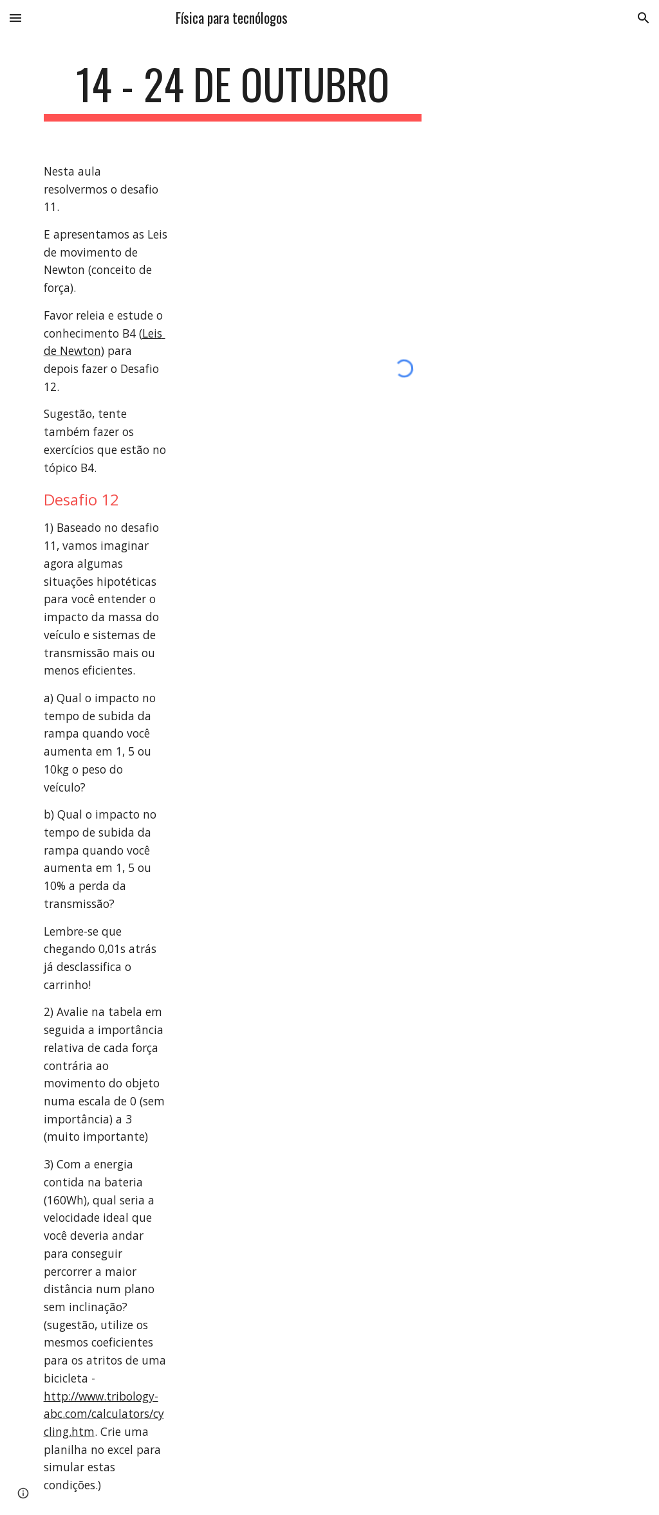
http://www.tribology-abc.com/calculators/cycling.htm (104, 1413)
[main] (233, 90)
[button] (15, 17)
